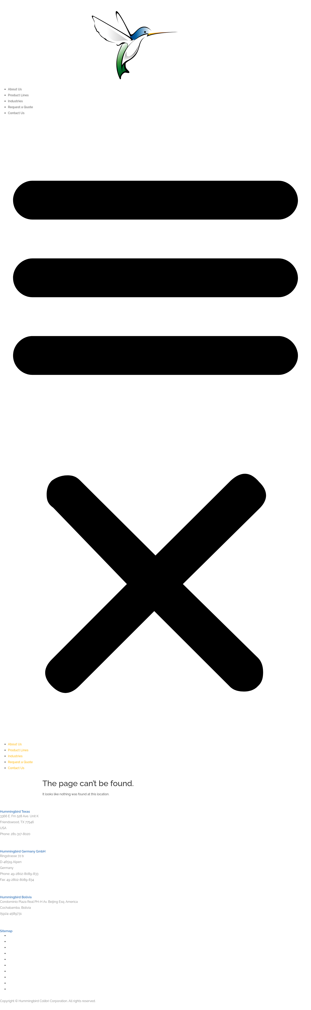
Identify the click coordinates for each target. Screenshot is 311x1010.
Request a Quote (20, 107)
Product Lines (18, 95)
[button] (155, 428)
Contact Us (16, 113)
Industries (15, 101)
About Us (15, 89)
